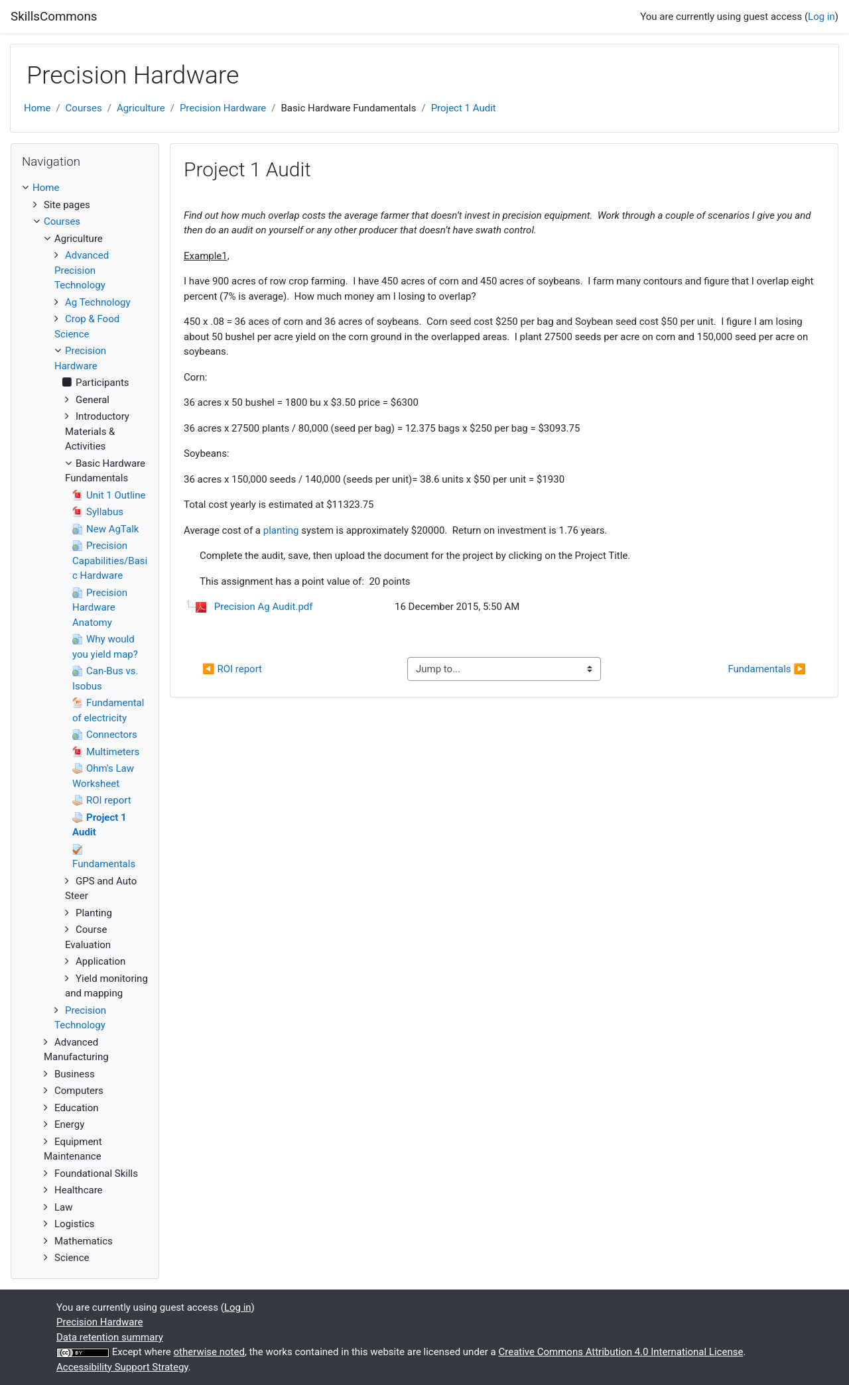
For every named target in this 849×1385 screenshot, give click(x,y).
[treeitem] (85, 188)
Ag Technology (98, 302)
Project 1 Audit (463, 108)
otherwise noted (209, 1352)
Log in (821, 17)
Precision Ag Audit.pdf (263, 607)
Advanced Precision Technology (81, 270)
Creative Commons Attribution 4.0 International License (620, 1352)
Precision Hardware (223, 108)
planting (281, 530)
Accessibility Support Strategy (122, 1367)
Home (37, 108)
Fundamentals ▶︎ (767, 669)
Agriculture (141, 108)
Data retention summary (109, 1337)
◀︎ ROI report (232, 669)
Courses (84, 108)
